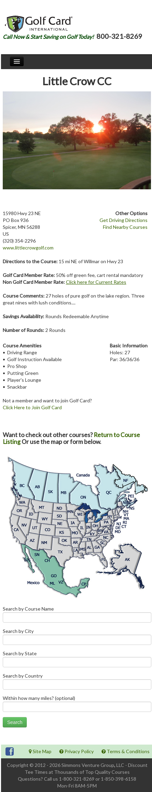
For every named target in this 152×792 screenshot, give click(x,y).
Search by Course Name (77, 616)
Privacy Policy (76, 751)
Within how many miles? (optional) (77, 705)
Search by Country (77, 683)
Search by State (77, 660)
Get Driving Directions (124, 220)
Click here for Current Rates (96, 282)
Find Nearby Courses (125, 227)
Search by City (77, 638)
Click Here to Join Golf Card (32, 407)
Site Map (40, 751)
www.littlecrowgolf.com (28, 247)
